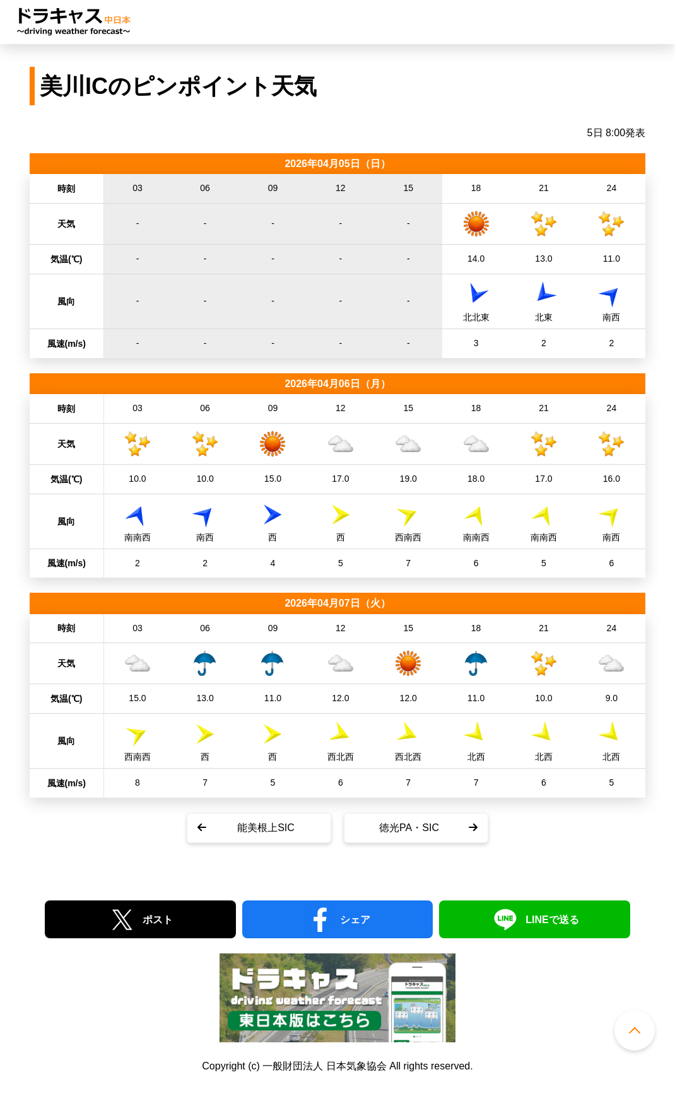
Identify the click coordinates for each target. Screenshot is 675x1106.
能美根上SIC (266, 827)
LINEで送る (551, 919)
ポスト (158, 919)
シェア (355, 919)
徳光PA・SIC (409, 827)
